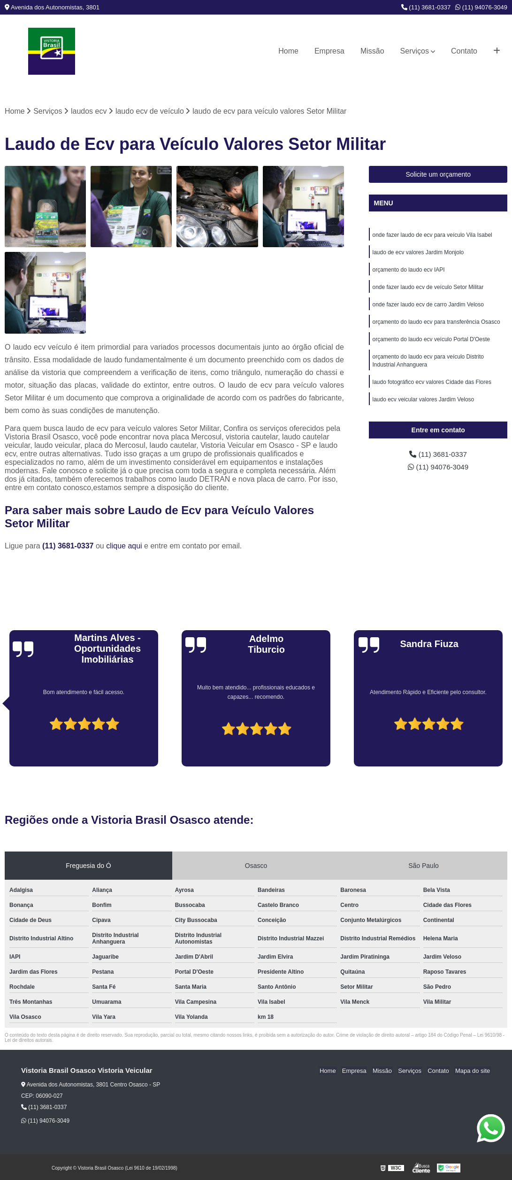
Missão (372, 51)
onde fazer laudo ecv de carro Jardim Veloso (427, 307)
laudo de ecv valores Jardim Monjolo (418, 253)
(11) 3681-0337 (426, 7)
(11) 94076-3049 (481, 7)
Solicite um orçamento (438, 175)
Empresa (329, 51)
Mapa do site (473, 1071)
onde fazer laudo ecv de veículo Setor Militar (427, 289)
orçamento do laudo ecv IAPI (408, 271)
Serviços (414, 51)
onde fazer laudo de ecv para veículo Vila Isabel (432, 235)
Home (288, 51)
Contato (464, 51)
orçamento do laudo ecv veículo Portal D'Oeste (430, 342)
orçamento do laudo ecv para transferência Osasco (436, 324)
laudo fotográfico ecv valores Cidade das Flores (431, 386)
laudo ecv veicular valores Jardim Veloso (423, 404)
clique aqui (124, 546)
